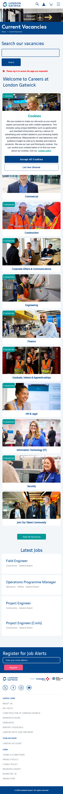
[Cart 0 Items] (51, 4)
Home (4, 31)
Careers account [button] (12, 743)
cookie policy (44, 150)
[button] (43, 4)
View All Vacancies (31, 536)
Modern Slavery (12, 768)
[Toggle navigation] (58, 4)
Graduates (8, 722)
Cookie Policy (10, 764)
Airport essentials (13, 727)
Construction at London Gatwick (21, 712)
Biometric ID (10, 773)
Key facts (8, 708)
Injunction (9, 778)
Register (13, 667)
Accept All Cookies (31, 159)
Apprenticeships (11, 717)
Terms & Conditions (14, 754)
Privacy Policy (10, 759)
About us (8, 703)
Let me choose (31, 167)
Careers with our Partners (18, 732)
